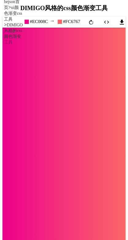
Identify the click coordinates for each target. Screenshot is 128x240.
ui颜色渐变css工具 (13, 13)
